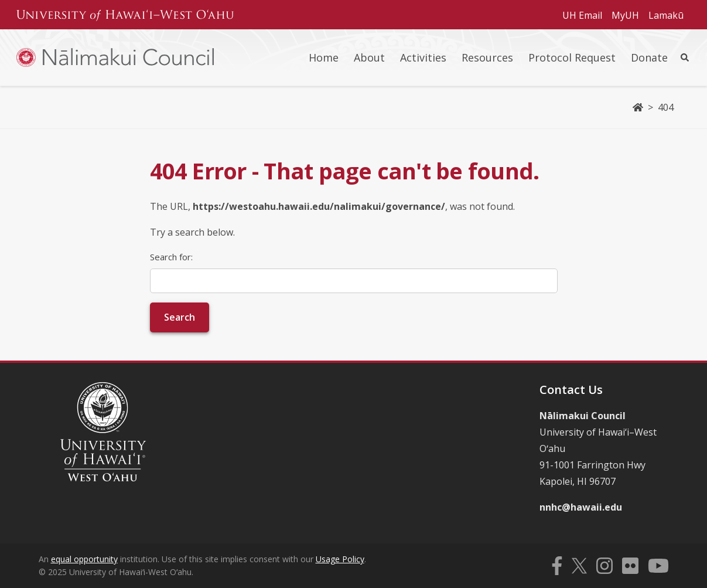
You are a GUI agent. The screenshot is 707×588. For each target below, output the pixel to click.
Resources (487, 57)
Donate (649, 57)
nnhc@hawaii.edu (580, 507)
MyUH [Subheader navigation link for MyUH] (625, 15)
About (369, 57)
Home (324, 57)
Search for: (171, 257)
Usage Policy (340, 559)
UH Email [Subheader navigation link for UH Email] (582, 15)
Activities (423, 57)
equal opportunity (84, 559)
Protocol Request (572, 57)
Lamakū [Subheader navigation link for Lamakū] (666, 15)
